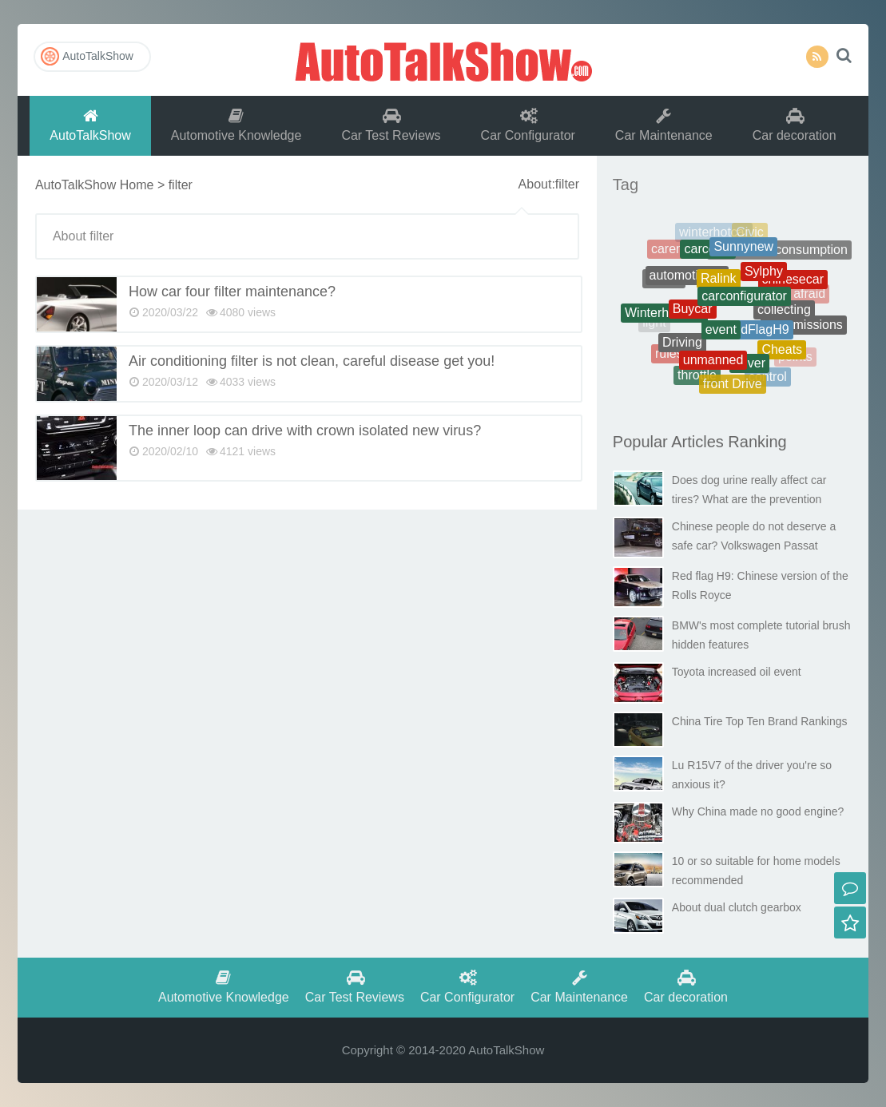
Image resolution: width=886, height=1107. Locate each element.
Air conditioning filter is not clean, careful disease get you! (312, 361)
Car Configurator (528, 125)
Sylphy (764, 279)
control (768, 379)
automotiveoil (687, 282)
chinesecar (793, 284)
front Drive (732, 386)
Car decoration (794, 125)
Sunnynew (743, 253)
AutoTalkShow (443, 60)
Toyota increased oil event (736, 671)
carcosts (708, 254)
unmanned (713, 365)
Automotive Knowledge (236, 125)
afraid (809, 295)
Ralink (718, 287)
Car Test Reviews (390, 125)
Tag (625, 184)
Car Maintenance (664, 125)
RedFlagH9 (757, 337)
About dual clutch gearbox (736, 907)
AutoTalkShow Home (94, 185)
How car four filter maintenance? (232, 292)
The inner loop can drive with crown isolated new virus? (305, 430)
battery (798, 263)
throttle (697, 378)
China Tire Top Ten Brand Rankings (760, 721)
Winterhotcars (664, 316)
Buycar (693, 316)
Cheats (781, 354)
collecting (784, 316)
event (721, 338)
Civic (750, 235)
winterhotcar (714, 234)
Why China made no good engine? (758, 811)
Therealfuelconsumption (779, 253)
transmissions (804, 328)
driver (749, 368)
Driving (682, 347)
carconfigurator (744, 305)
